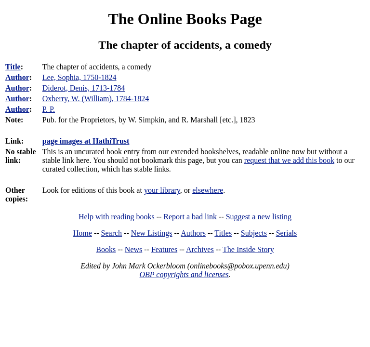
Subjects (254, 233)
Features (164, 249)
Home (82, 233)
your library (162, 190)
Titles (223, 233)
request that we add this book (289, 160)
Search (111, 233)
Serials (286, 233)
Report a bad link (190, 217)
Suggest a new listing (258, 217)
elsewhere (207, 190)
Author (17, 77)
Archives (200, 249)
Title (13, 67)
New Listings (151, 233)
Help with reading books (117, 217)
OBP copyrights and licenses (183, 274)
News (133, 249)
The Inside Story (248, 249)
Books (106, 249)
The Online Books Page (185, 18)
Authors (193, 233)
